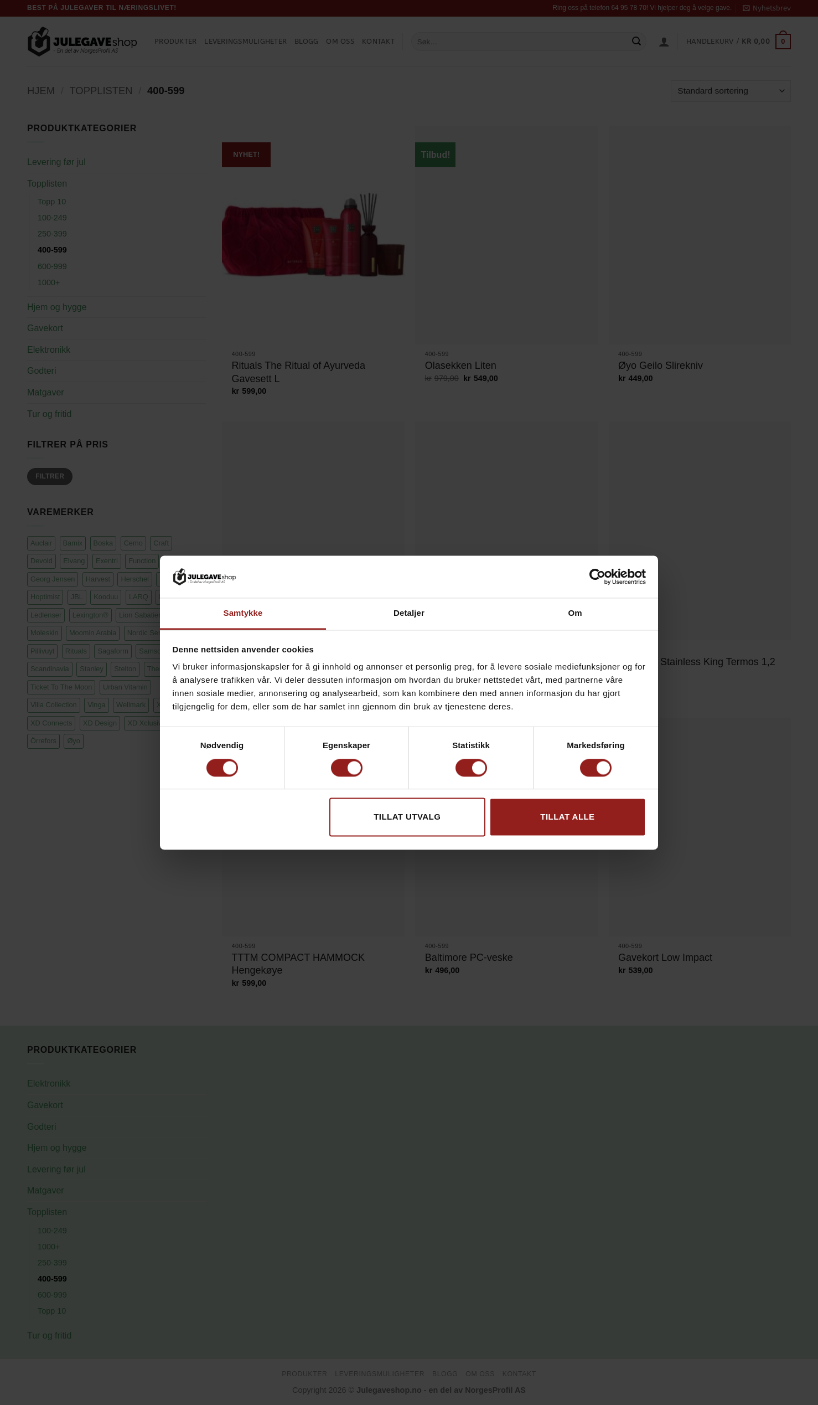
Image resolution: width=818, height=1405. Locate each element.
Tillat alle (567, 817)
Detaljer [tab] (409, 613)
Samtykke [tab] (243, 613)
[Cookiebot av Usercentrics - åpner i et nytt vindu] (597, 576)
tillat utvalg (407, 817)
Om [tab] (575, 613)
